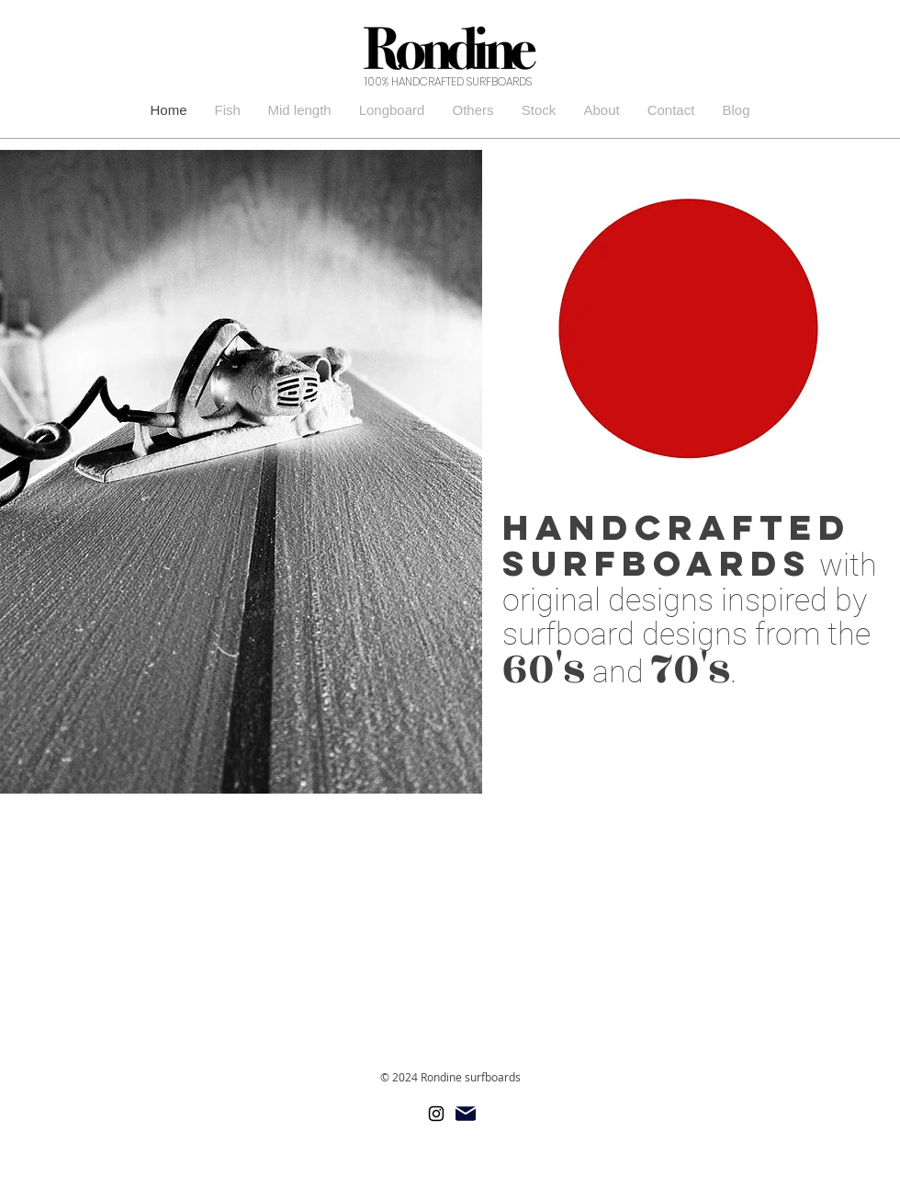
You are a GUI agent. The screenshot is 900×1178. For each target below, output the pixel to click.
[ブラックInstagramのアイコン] (436, 1114)
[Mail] (466, 1114)
